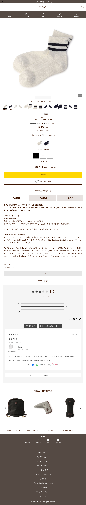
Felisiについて (43, 452)
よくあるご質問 (43, 470)
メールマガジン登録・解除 (43, 474)
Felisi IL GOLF (43, 117)
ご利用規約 (43, 487)
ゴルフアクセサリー (53, 430)
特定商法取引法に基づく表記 (43, 483)
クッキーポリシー (43, 496)
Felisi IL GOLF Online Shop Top (12, 430)
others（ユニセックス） (30, 430)
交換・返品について (43, 466)
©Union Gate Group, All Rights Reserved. (43, 502)
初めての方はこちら (43, 457)
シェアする (43, 273)
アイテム (26, 15)
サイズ (70, 198)
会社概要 (43, 479)
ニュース (59, 15)
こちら (53, 135)
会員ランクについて (43, 461)
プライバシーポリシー (43, 492)
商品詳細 (43, 198)
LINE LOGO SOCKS (67, 430)
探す (43, 15)
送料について (8, 264)
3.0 (52, 291)
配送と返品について (10, 267)
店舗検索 (76, 15)
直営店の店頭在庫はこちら (43, 191)
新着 (9, 15)
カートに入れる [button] (43, 175)
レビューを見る (51, 124)
